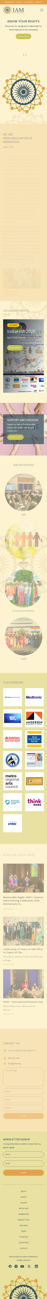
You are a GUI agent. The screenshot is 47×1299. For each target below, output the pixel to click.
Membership (10, 2)
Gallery (23, 1202)
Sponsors (23, 1236)
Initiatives (23, 1208)
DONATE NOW (15, 437)
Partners (24, 1225)
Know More (15, 347)
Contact (38, 2)
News (23, 1231)
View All (6, 314)
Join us (19, 2)
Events (24, 1197)
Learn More (23, 36)
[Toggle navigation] (42, 10)
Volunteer (28, 2)
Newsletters (24, 1219)
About (24, 1191)
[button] (21, 55)
